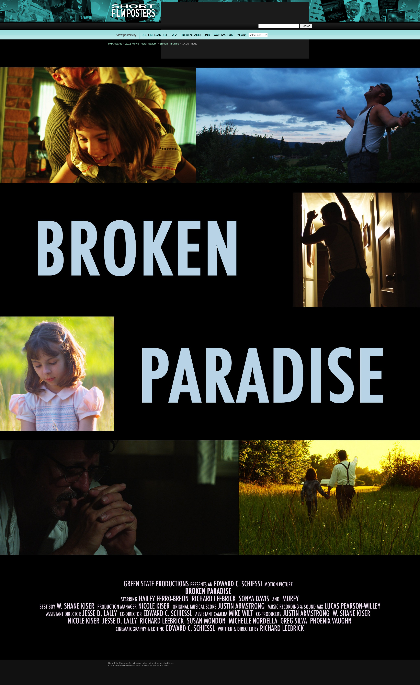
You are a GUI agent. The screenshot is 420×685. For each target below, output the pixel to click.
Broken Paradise (169, 43)
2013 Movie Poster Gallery (140, 43)
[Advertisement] (235, 30)
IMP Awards (115, 43)
